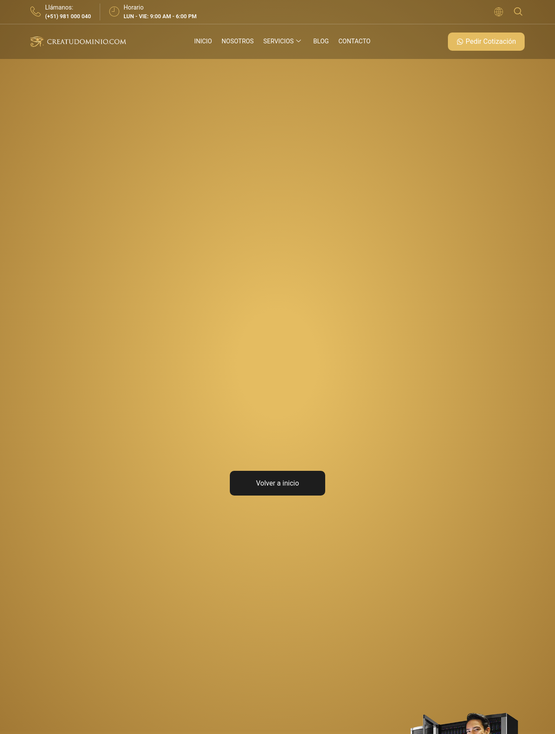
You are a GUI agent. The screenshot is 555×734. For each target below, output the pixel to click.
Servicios (282, 42)
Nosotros (237, 42)
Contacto (355, 42)
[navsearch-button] (518, 12)
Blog (321, 42)
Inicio (202, 42)
